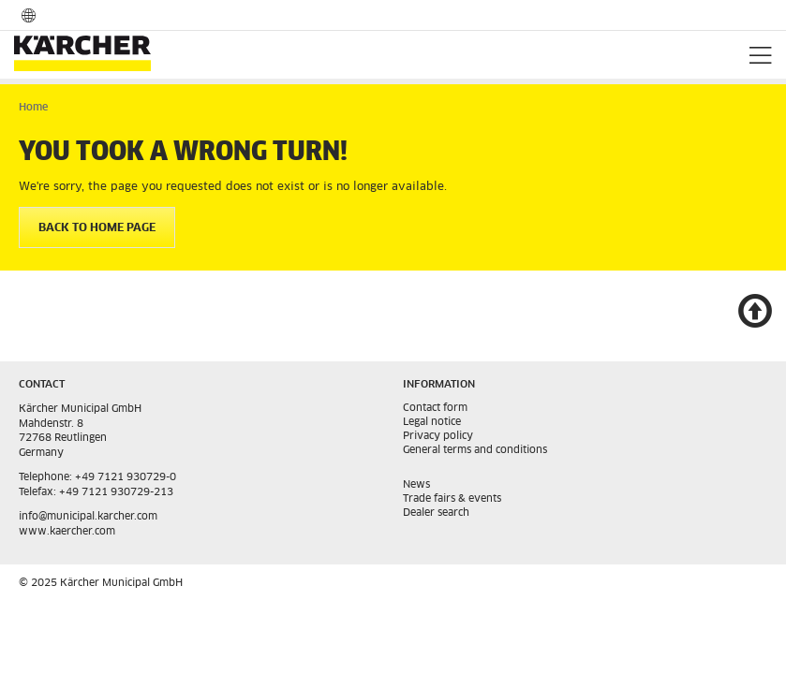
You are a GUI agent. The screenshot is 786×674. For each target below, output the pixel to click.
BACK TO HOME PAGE (97, 228)
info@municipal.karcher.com (88, 516)
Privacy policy (438, 436)
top (755, 313)
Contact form (435, 408)
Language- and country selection (29, 14)
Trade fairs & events (452, 498)
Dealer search (436, 512)
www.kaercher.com (67, 531)
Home (33, 107)
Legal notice (432, 422)
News (416, 484)
